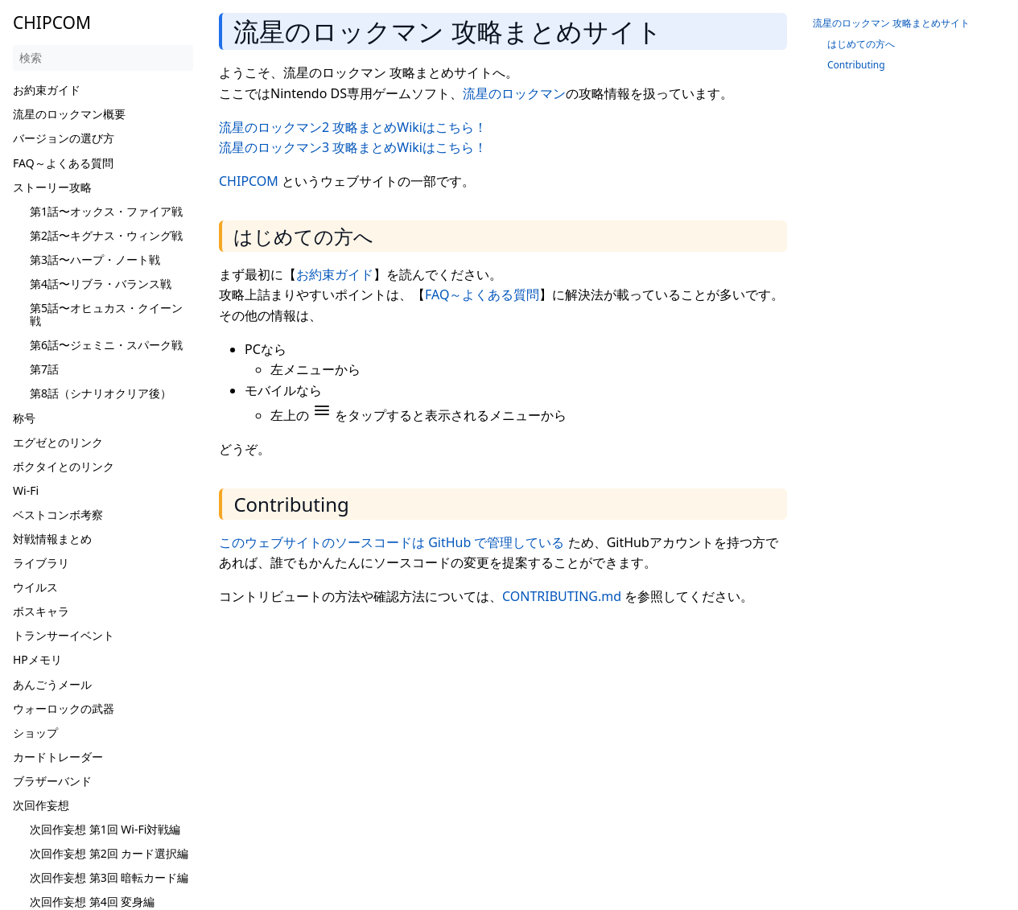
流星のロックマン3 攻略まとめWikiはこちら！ (353, 147)
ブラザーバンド (52, 781)
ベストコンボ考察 (58, 514)
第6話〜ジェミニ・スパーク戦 (106, 344)
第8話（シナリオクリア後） (100, 393)
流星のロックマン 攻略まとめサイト (891, 23)
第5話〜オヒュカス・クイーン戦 (106, 314)
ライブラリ (41, 562)
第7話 (44, 369)
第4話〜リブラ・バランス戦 (100, 283)
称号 (24, 418)
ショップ (35, 732)
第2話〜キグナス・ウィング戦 (106, 235)
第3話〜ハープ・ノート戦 (95, 259)
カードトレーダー (58, 756)
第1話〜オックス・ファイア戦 (106, 211)
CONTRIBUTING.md (561, 596)
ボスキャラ (41, 611)
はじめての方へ (861, 44)
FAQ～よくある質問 (63, 163)
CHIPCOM (248, 181)
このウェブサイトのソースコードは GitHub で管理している (391, 542)
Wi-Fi (26, 490)
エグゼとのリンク (58, 442)
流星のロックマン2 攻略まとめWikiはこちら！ (353, 127)
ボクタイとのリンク (63, 466)
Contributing (856, 65)
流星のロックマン (514, 93)
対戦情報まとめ (52, 538)
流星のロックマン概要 (69, 113)
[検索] (103, 58)
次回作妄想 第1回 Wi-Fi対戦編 (105, 829)
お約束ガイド (46, 89)
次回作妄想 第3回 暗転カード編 (109, 877)
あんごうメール (52, 684)
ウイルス (35, 587)
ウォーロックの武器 (63, 708)
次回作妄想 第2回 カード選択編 (109, 853)
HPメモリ (37, 659)
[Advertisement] (509, 733)
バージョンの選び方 (63, 138)
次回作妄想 (41, 805)
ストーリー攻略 (52, 187)
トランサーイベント (63, 635)
